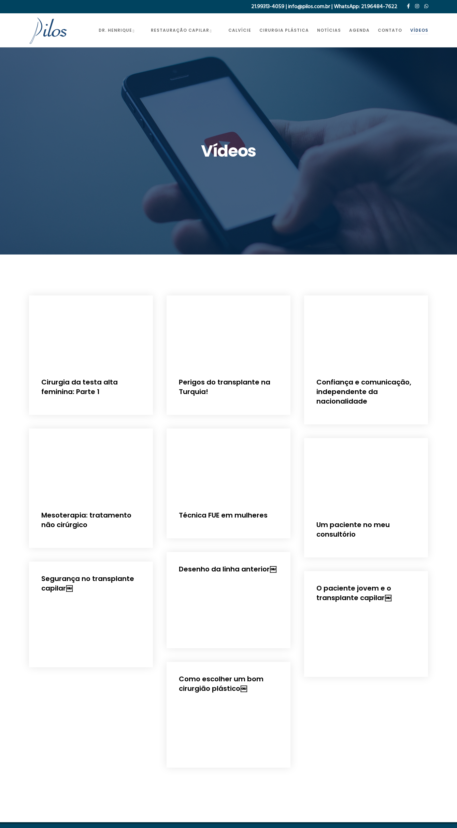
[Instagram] (417, 6)
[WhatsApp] (426, 6)
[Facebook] (408, 6)
